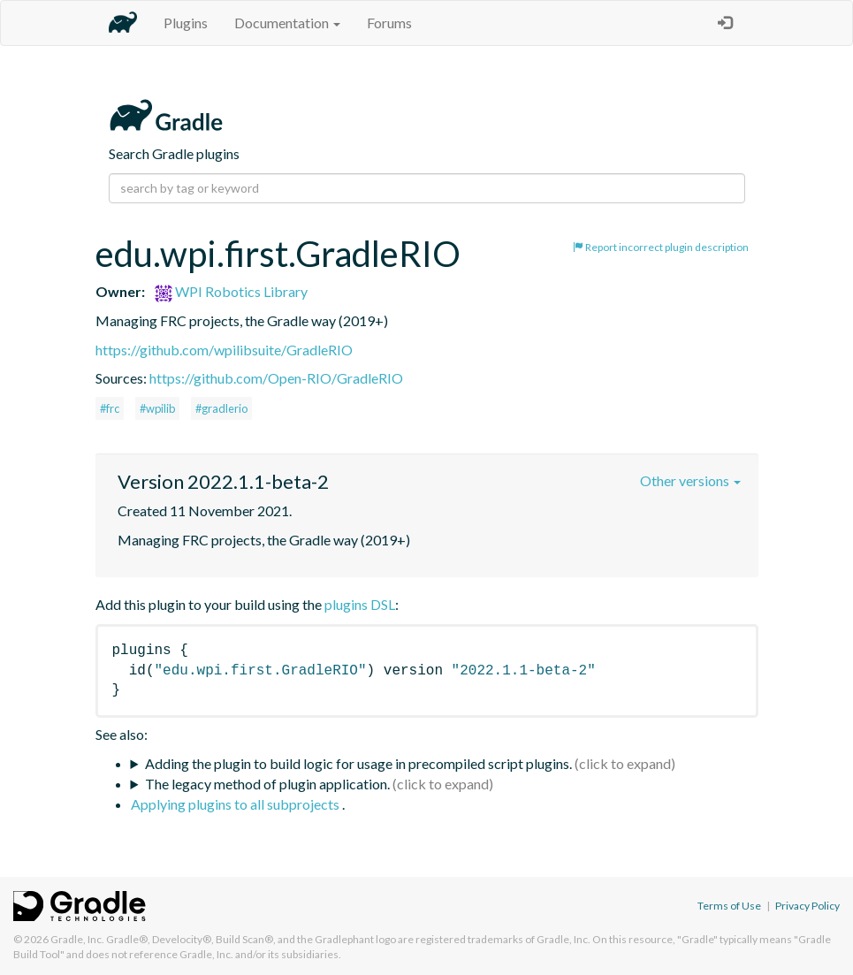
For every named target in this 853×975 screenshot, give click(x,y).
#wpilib (157, 408)
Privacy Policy (807, 905)
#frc (109, 408)
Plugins (186, 22)
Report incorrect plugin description (661, 247)
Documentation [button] (287, 22)
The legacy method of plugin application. (267, 783)
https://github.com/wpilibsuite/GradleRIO (224, 349)
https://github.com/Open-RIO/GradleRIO (276, 377)
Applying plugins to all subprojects (236, 804)
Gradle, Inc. (77, 939)
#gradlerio (221, 408)
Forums (389, 22)
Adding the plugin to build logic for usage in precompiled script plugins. (358, 763)
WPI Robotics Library (231, 291)
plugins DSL (359, 604)
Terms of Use (729, 905)
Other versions (690, 480)
